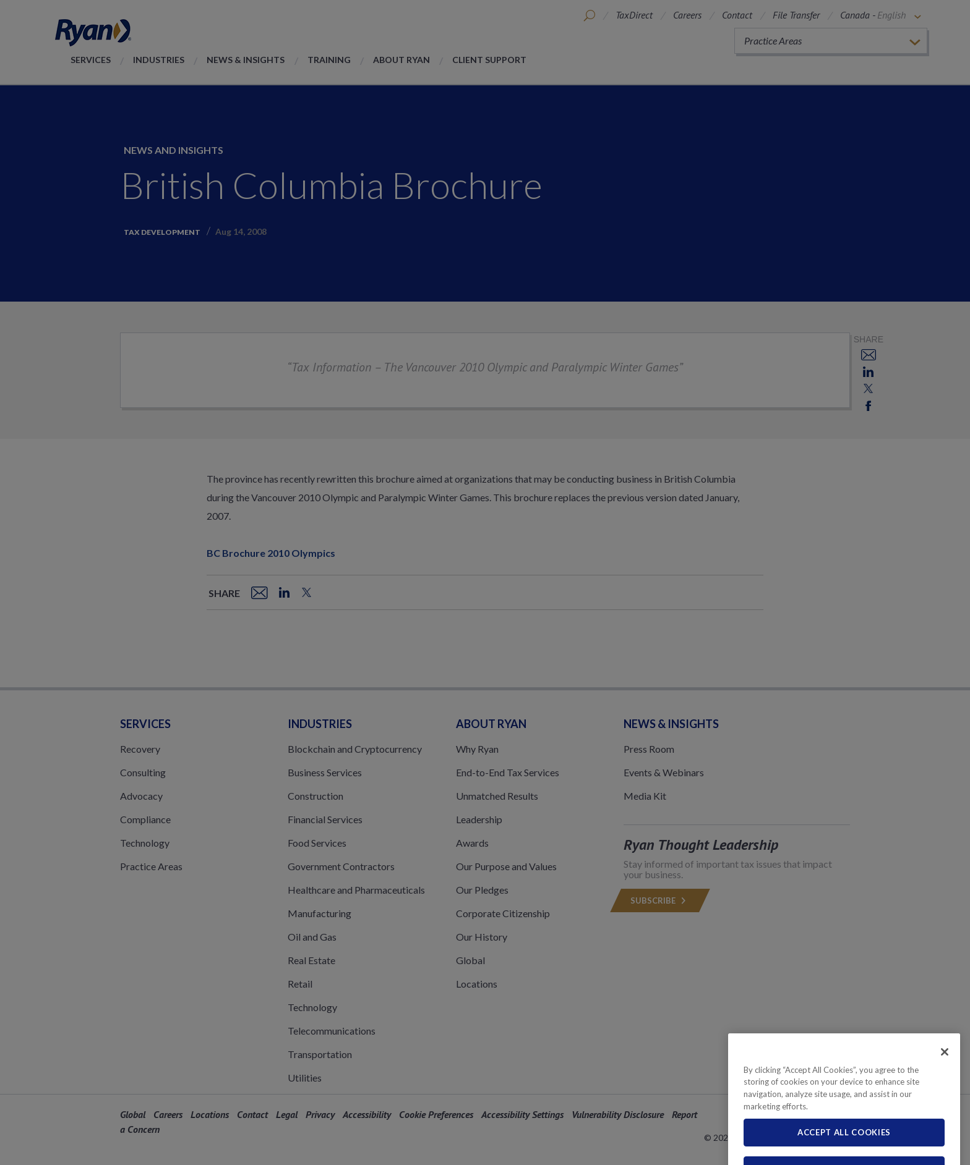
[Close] (944, 1076)
